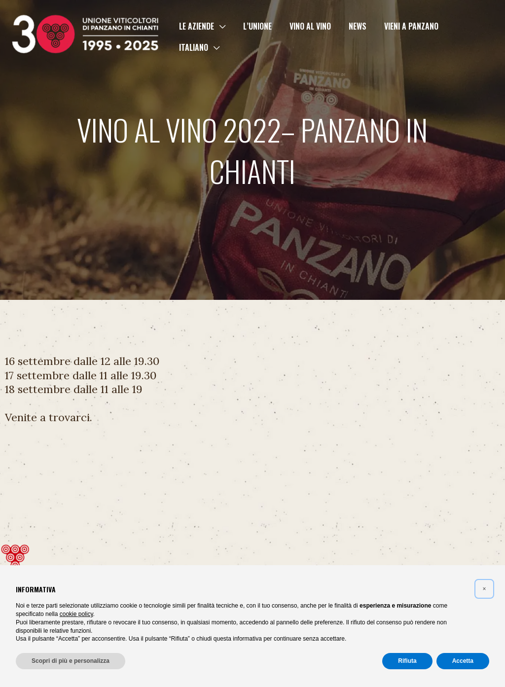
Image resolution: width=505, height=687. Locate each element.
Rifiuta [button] (407, 660)
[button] (220, 36)
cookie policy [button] (76, 614)
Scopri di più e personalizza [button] (70, 660)
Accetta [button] (462, 660)
